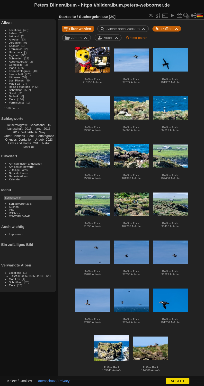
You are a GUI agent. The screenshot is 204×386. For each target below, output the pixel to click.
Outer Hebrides (14, 136)
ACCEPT (178, 381)
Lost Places (16, 80)
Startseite (67, 17)
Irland (12, 67)
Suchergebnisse (93, 17)
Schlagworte (17, 203)
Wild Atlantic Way (33, 132)
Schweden (15, 58)
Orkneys (11, 139)
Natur (46, 143)
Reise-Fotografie (19, 86)
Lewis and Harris (19, 143)
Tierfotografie (45, 136)
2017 (15, 132)
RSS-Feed (15, 213)
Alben (6, 22)
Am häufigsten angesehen (25, 163)
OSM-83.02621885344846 (27, 275)
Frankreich (16, 48)
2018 (28, 128)
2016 (47, 128)
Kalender (14, 179)
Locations (15, 30)
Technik (14, 96)
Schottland (16, 89)
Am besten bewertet (22, 166)
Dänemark (15, 52)
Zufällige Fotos (18, 169)
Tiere (12, 99)
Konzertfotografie (20, 70)
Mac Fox (14, 83)
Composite (16, 64)
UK (49, 125)
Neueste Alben (18, 176)
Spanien (14, 45)
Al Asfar (14, 39)
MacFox (29, 147)
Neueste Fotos (18, 173)
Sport (12, 93)
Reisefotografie (17, 125)
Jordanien (15, 42)
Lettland (14, 36)
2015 (36, 143)
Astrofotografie (18, 61)
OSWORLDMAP (19, 216)
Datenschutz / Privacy (53, 381)
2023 (49, 139)
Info (11, 209)
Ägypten (14, 55)
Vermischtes (17, 102)
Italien (13, 33)
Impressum (16, 234)
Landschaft (16, 74)
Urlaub (39, 139)
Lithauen (14, 77)
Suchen (14, 206)
